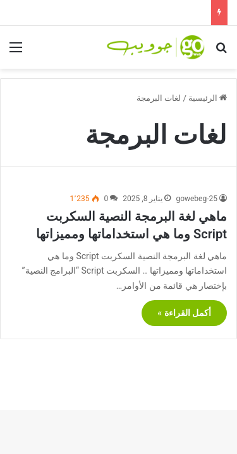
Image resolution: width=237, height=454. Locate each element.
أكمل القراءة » (184, 313)
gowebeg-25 (196, 198)
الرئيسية (207, 98)
